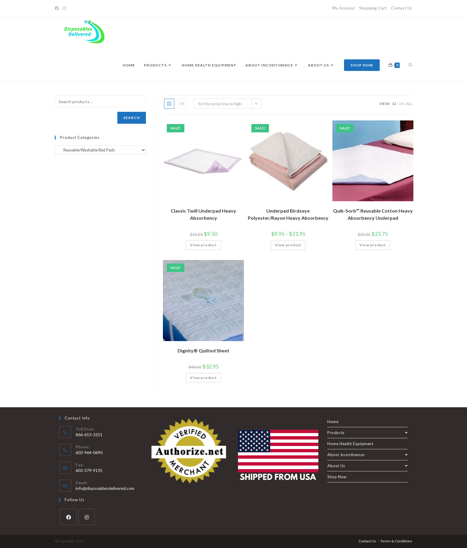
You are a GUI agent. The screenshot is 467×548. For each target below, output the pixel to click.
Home (332, 421)
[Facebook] (58, 8)
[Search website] (410, 65)
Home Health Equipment (350, 443)
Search (131, 117)
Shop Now (337, 476)
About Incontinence (367, 454)
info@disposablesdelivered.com (105, 488)
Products (367, 432)
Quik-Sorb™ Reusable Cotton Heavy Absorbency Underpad (373, 214)
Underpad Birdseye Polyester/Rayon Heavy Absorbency (288, 214)
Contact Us (401, 8)
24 (401, 103)
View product (203, 245)
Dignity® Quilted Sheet (203, 350)
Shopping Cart (373, 8)
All (409, 103)
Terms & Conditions (396, 541)
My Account (343, 8)
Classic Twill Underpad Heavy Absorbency (203, 214)
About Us (367, 465)
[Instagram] (64, 8)
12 (394, 103)
